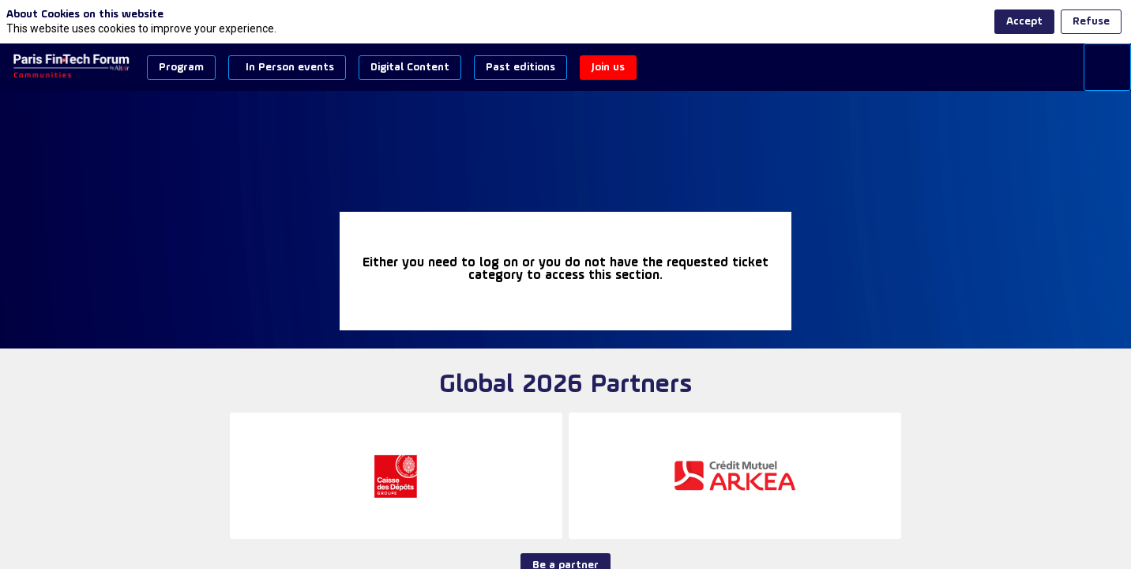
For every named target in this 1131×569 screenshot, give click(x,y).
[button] (181, 67)
